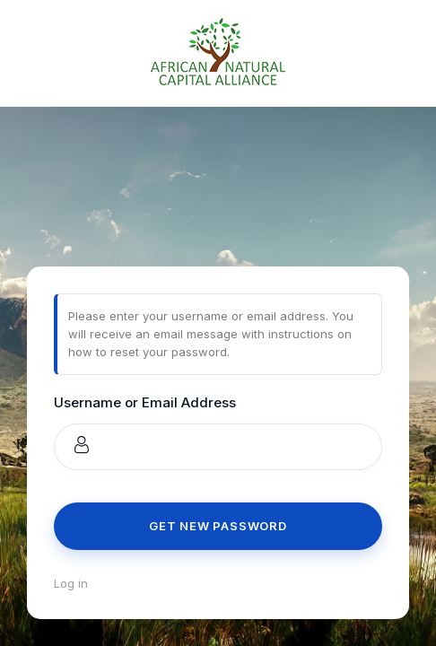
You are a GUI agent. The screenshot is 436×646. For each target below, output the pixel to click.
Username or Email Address (145, 402)
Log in (71, 583)
